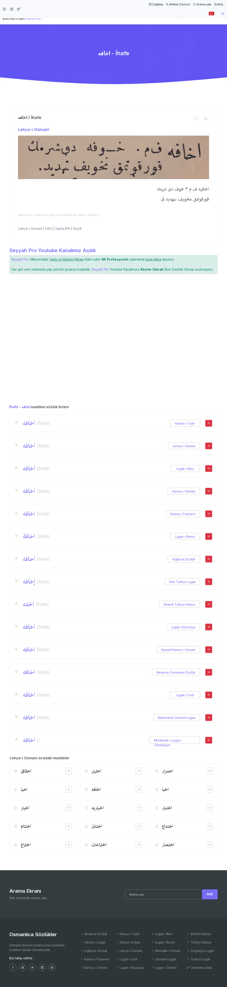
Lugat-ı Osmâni (164, 967)
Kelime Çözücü (178, 4)
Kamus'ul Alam (128, 942)
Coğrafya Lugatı (200, 951)
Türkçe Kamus (199, 942)
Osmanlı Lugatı (163, 959)
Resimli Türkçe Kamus (179, 604)
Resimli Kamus (199, 934)
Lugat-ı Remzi (185, 536)
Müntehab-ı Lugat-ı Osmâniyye (168, 740)
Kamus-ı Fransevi (182, 514)
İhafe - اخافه (19, 407)
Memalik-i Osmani (165, 951)
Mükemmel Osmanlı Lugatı (176, 718)
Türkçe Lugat (198, 959)
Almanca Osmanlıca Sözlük (176, 672)
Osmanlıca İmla (199, 967)
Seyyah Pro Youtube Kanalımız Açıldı (52, 250)
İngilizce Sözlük (183, 559)
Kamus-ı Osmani (183, 491)
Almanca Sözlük (93, 934)
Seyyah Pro (20, 259)
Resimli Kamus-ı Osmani (178, 650)
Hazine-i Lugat (92, 942)
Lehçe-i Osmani (33, 129)
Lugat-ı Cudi (185, 695)
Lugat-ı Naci (185, 469)
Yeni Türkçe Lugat (182, 582)
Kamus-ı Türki (185, 423)
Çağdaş (156, 4)
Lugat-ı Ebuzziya (183, 627)
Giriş (218, 4)
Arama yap (202, 4)
